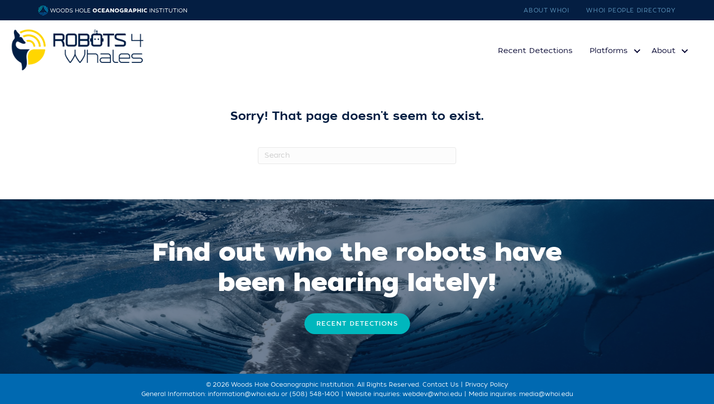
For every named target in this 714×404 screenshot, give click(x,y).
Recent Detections (535, 51)
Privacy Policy (486, 385)
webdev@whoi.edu (432, 394)
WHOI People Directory (631, 10)
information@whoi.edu (243, 394)
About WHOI (546, 10)
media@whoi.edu (546, 394)
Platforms (609, 51)
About (663, 51)
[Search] (357, 155)
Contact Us (440, 385)
